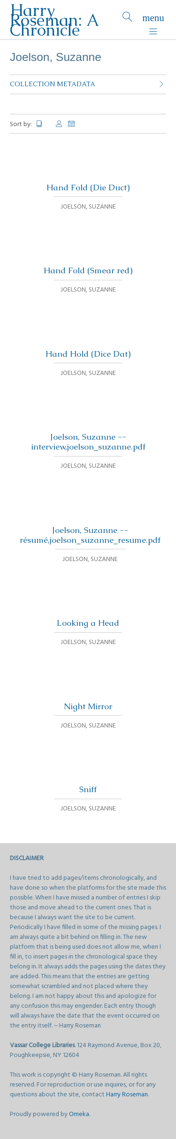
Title (43, 124)
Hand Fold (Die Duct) (88, 187)
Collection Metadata (52, 84)
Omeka (79, 1114)
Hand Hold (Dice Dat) (88, 354)
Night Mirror (88, 706)
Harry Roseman (127, 1094)
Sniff (88, 789)
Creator (59, 124)
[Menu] (153, 19)
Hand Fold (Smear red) (88, 270)
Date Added (72, 124)
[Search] (127, 19)
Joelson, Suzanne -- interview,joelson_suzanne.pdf (88, 442)
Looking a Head (88, 623)
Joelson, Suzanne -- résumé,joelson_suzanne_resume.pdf (90, 535)
